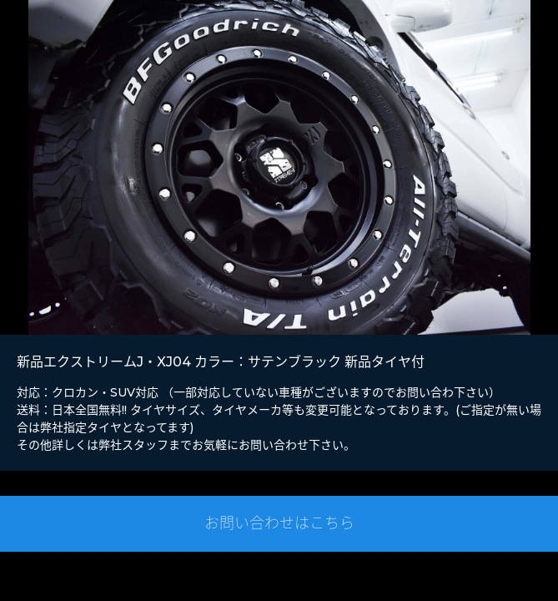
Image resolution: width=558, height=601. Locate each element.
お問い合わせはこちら (279, 523)
